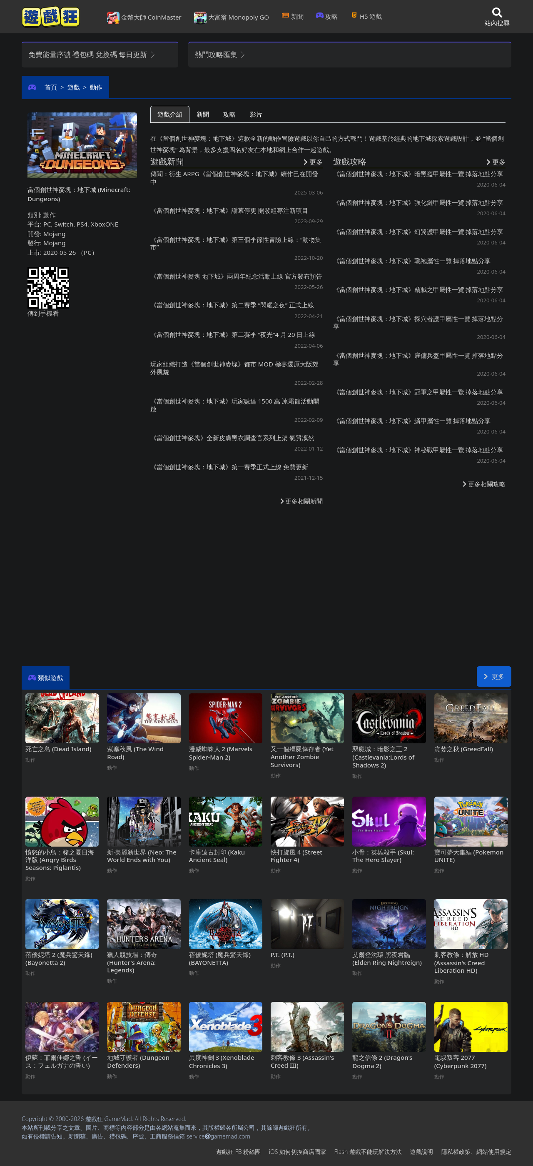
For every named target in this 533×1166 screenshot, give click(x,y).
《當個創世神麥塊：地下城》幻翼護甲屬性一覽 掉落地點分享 (418, 231)
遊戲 (73, 87)
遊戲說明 (421, 1152)
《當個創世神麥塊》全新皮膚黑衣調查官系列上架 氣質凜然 (232, 438)
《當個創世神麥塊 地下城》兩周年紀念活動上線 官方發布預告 (236, 276)
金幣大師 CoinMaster (144, 18)
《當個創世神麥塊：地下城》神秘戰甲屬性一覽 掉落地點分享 (418, 450)
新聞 (292, 16)
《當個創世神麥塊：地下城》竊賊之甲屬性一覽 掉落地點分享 (418, 289)
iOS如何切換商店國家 (297, 1152)
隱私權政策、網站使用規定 (476, 1152)
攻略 (327, 16)
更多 (494, 676)
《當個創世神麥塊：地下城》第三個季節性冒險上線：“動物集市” (235, 243)
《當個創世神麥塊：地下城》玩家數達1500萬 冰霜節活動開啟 (234, 405)
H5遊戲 (366, 16)
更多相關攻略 (484, 484)
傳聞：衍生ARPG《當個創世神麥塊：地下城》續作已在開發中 (234, 177)
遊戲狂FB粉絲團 (238, 1152)
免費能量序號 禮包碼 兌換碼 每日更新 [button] (92, 54)
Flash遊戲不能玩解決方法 (368, 1152)
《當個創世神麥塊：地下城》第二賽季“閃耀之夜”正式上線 (232, 305)
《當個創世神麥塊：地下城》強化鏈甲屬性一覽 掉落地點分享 (418, 202)
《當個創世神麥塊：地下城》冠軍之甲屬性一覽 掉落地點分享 (418, 392)
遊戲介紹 (169, 114)
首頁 (51, 87)
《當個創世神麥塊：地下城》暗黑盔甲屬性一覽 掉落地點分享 (418, 173)
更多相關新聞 (301, 501)
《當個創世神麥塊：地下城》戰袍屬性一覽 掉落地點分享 (412, 261)
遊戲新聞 (167, 161)
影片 (256, 114)
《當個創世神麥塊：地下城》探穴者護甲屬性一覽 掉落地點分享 (418, 322)
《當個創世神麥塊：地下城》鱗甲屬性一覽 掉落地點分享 (412, 420)
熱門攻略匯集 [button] (220, 54)
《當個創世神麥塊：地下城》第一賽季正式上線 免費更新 (229, 467)
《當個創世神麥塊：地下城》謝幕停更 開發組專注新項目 (229, 210)
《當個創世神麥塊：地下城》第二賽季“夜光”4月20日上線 (232, 334)
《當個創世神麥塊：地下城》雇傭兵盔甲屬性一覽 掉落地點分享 (418, 359)
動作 (96, 87)
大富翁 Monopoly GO (231, 18)
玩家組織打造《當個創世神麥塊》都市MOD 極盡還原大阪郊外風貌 (234, 368)
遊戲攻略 (349, 161)
